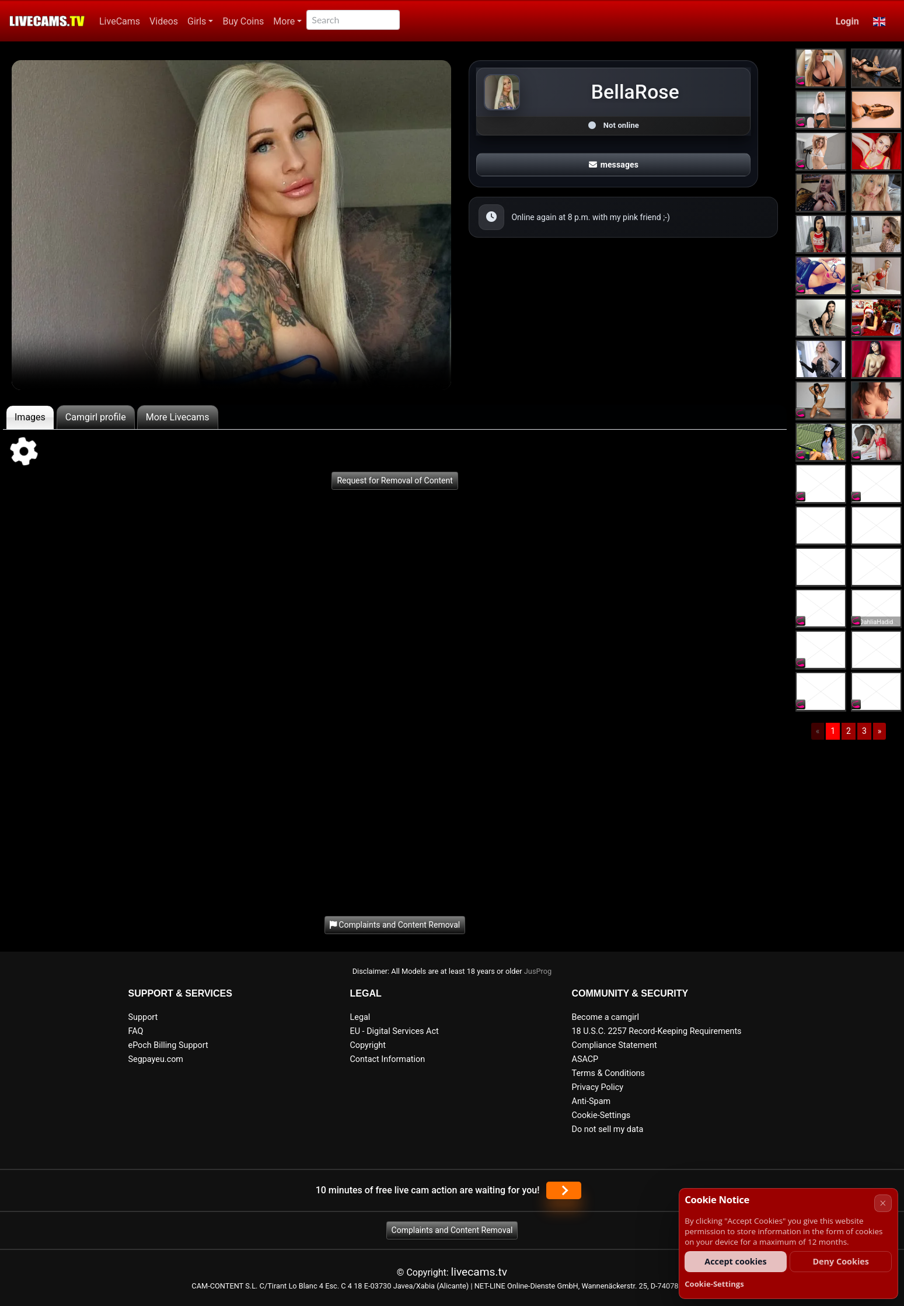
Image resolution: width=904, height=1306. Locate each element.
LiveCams (119, 21)
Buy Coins (243, 21)
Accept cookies (735, 1261)
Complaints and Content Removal (452, 1230)
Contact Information (387, 1059)
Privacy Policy (598, 1087)
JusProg (538, 971)
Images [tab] (30, 417)
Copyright (368, 1045)
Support (143, 1017)
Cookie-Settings (601, 1115)
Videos (163, 21)
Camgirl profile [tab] (95, 417)
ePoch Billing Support (168, 1045)
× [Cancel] (882, 1203)
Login (847, 21)
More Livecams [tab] (178, 417)
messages (614, 164)
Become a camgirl (606, 1017)
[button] (879, 21)
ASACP (585, 1059)
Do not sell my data (608, 1129)
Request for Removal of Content (394, 480)
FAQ (136, 1031)
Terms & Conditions (608, 1073)
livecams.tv (479, 1272)
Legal (360, 1017)
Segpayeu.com (156, 1059)
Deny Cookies (840, 1261)
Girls (196, 21)
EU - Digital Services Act (394, 1031)
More (284, 21)
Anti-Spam (591, 1101)
